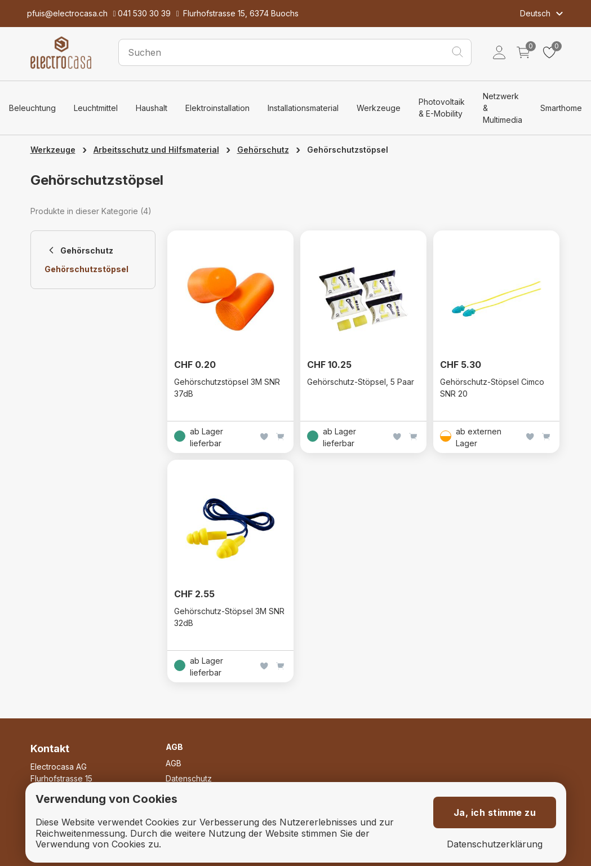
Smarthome (561, 108)
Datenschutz (189, 778)
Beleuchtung (32, 108)
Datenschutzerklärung (495, 844)
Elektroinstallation (217, 108)
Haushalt (151, 108)
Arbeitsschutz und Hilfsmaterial (156, 149)
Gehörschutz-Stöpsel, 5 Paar (360, 382)
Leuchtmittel (96, 108)
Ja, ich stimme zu (495, 812)
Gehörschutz (263, 149)
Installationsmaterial (303, 108)
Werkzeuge (379, 108)
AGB (173, 763)
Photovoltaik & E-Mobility (442, 107)
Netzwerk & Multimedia (502, 108)
